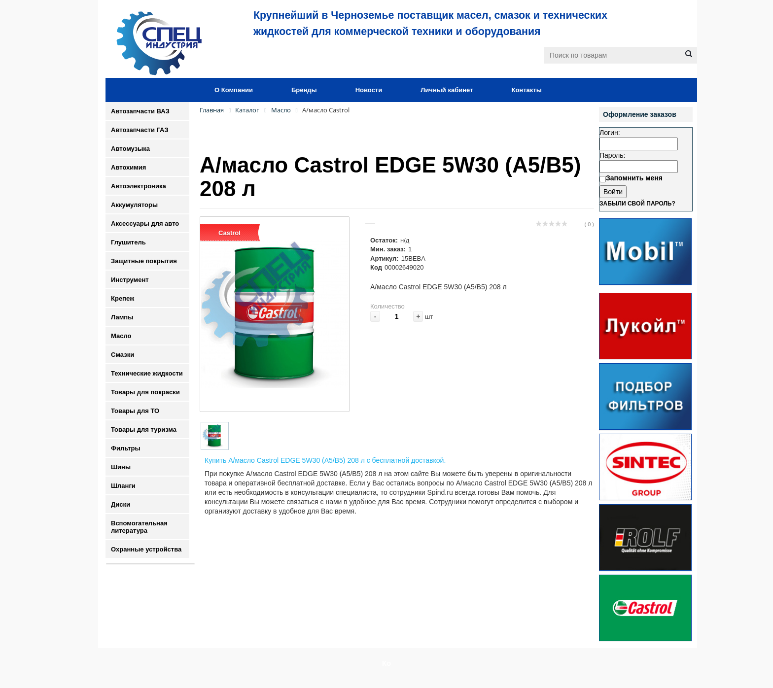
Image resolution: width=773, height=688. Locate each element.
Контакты (526, 90)
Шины (121, 467)
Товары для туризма (143, 429)
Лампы (122, 317)
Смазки (122, 354)
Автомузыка (130, 148)
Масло (121, 336)
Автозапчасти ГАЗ (140, 130)
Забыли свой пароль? (637, 203)
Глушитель (128, 242)
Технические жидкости (147, 373)
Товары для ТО (135, 410)
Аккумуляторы (134, 204)
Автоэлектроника (138, 186)
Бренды (304, 90)
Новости (369, 90)
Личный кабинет (447, 90)
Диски (120, 504)
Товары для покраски (145, 392)
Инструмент (130, 279)
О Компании (233, 90)
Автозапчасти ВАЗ (140, 111)
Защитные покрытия (144, 261)
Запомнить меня (634, 178)
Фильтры (126, 448)
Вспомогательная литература (139, 526)
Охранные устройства (146, 549)
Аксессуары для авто (145, 223)
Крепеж (122, 298)
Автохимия (128, 167)
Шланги (123, 485)
